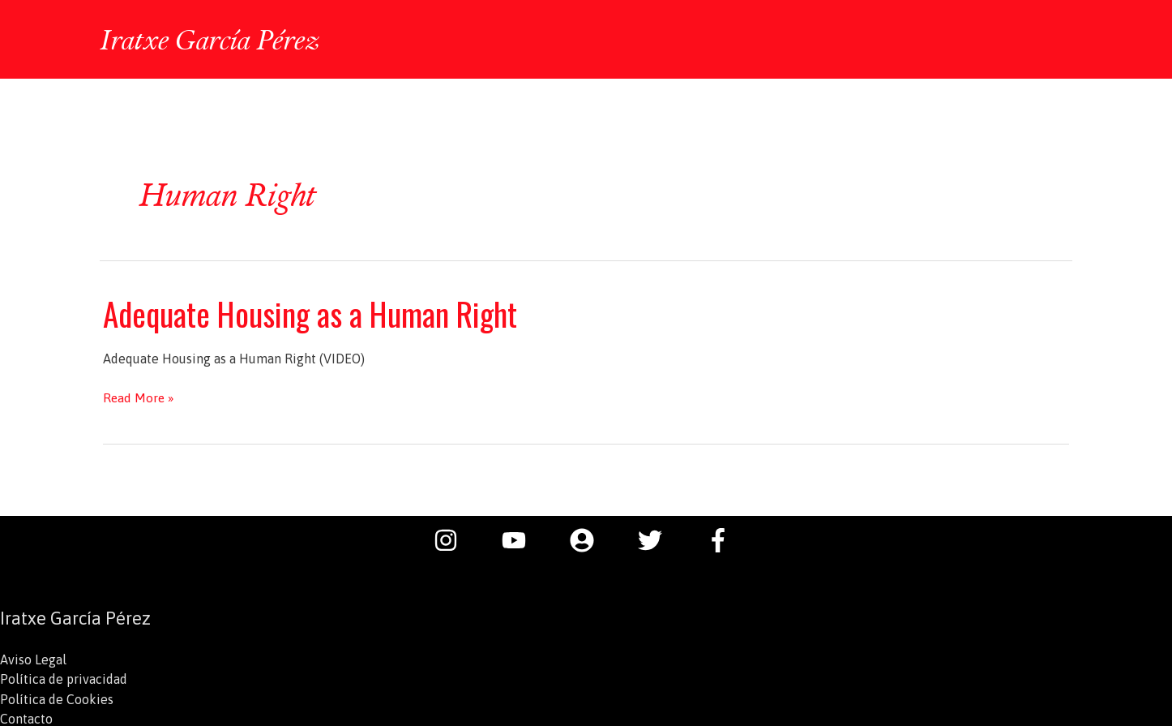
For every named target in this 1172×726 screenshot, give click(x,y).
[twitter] (658, 538)
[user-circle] (590, 538)
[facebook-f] (722, 538)
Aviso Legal (33, 658)
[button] (1050, 39)
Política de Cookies (56, 696)
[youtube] (522, 538)
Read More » (139, 396)
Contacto (26, 716)
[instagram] (453, 538)
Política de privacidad (63, 677)
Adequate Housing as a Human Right (315, 311)
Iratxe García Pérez (213, 38)
